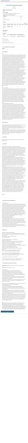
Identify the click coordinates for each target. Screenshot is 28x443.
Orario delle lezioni (6, 40)
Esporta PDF (3, 311)
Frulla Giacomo (4, 26)
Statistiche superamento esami (8, 42)
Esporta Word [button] (10, 311)
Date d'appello (5, 39)
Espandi (4, 31)
